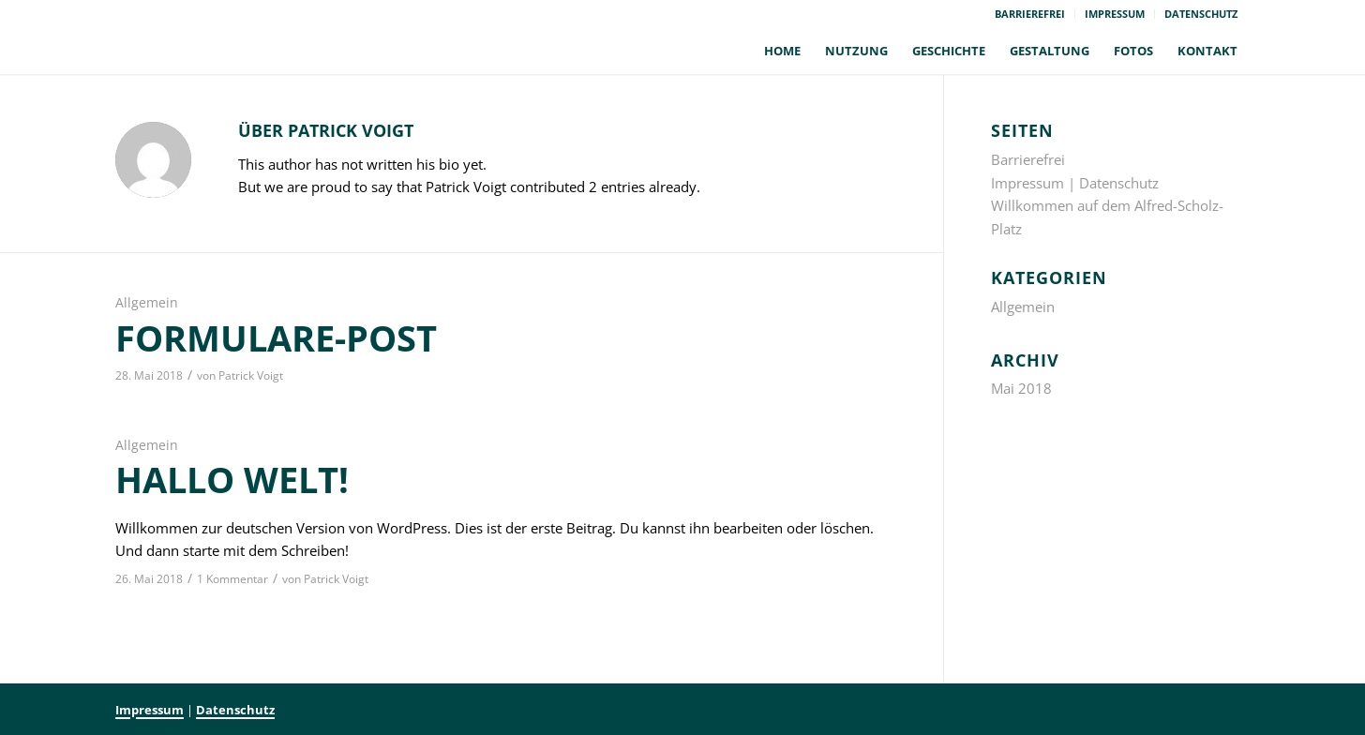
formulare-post (276, 337)
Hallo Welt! (232, 479)
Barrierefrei (1030, 14)
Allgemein (146, 302)
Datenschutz (1201, 14)
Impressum (1115, 14)
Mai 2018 (1021, 388)
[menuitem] (1030, 14)
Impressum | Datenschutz (1075, 182)
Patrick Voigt (250, 375)
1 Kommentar (232, 579)
